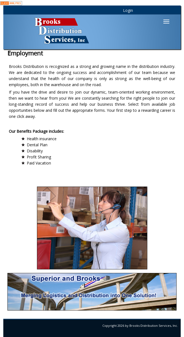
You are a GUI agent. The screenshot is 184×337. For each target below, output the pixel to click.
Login (128, 10)
